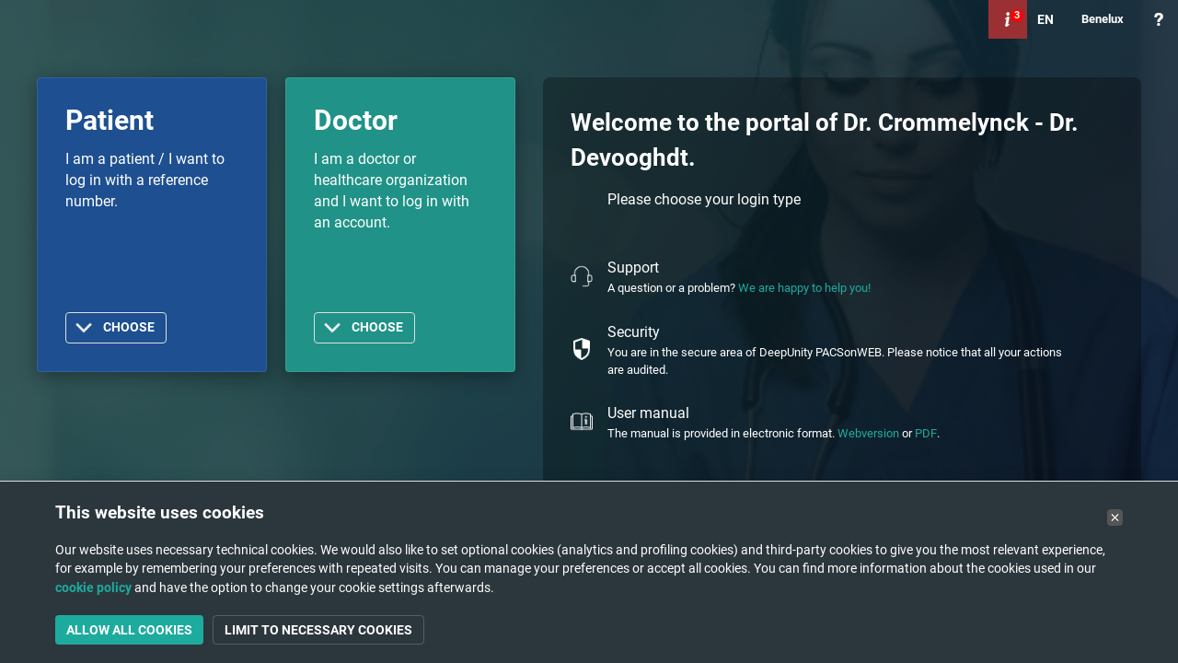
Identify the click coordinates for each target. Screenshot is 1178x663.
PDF (926, 433)
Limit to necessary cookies (318, 629)
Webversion (868, 433)
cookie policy (93, 587)
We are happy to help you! (804, 288)
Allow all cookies (129, 629)
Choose (129, 327)
